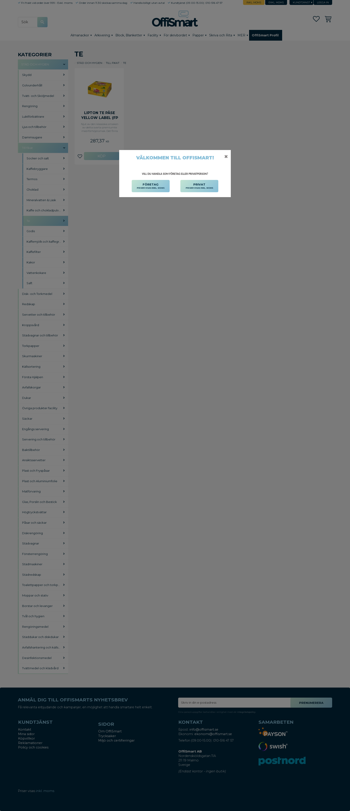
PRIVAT (199, 186)
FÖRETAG (151, 186)
